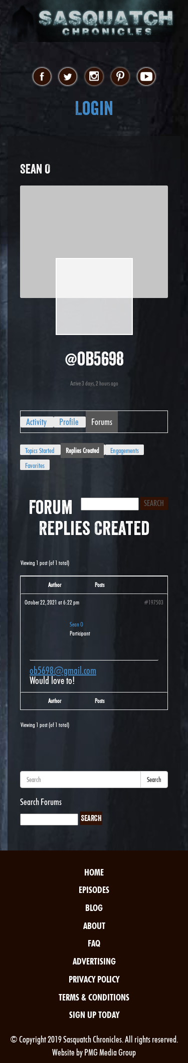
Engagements (124, 450)
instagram (94, 77)
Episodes (94, 889)
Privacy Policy (94, 979)
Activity (36, 421)
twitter (68, 77)
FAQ (94, 943)
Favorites (35, 466)
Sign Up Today (94, 1015)
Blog (94, 907)
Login (94, 108)
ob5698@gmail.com (63, 670)
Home (94, 872)
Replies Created (82, 450)
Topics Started (39, 450)
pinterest (120, 77)
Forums (101, 421)
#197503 (153, 602)
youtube (146, 77)
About (94, 925)
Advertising (94, 961)
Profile (69, 421)
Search (154, 780)
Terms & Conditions (94, 997)
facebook (42, 77)
